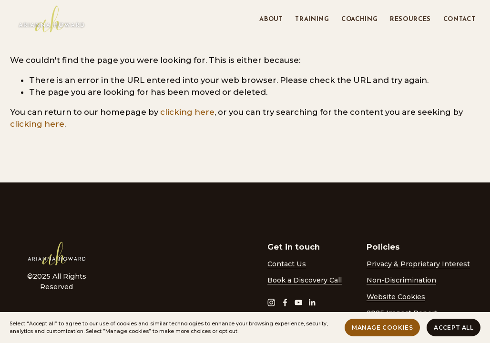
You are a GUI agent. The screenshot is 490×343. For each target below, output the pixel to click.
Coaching (359, 19)
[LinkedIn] (312, 302)
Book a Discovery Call (304, 280)
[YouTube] (298, 302)
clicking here (187, 112)
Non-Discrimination (401, 280)
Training (312, 19)
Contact (459, 19)
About (271, 19)
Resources (410, 19)
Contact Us (286, 264)
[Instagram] (271, 302)
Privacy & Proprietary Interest (418, 264)
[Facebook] (285, 302)
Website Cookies (396, 297)
